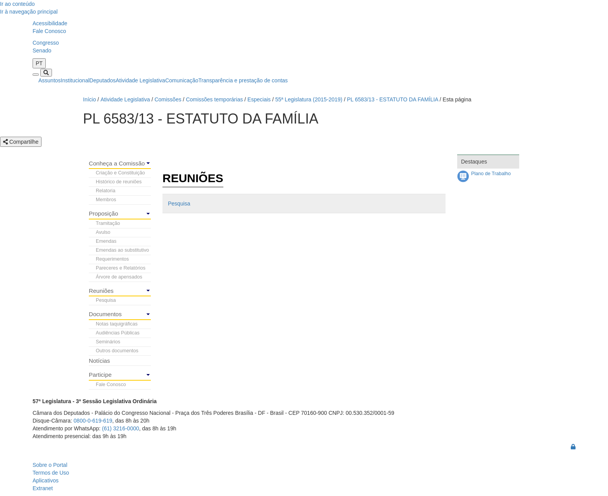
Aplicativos (46, 480)
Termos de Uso (51, 473)
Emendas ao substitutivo (122, 250)
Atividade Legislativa (140, 80)
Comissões (167, 99)
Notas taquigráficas (117, 324)
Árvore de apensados (119, 277)
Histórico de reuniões (119, 181)
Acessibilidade (50, 23)
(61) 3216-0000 (120, 428)
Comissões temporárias (214, 99)
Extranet (43, 488)
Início (89, 99)
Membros (106, 199)
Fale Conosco (49, 31)
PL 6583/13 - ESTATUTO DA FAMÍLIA (392, 99)
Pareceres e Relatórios (120, 268)
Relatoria (105, 190)
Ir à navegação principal (29, 12)
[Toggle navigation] (36, 74)
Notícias (99, 360)
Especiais (259, 99)
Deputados (103, 80)
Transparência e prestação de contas (243, 80)
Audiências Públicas (118, 333)
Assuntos (49, 80)
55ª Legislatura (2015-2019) (308, 99)
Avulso (103, 232)
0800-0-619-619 (93, 421)
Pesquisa (106, 300)
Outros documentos (117, 350)
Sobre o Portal (50, 465)
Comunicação (182, 80)
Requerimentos (112, 259)
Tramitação (108, 223)
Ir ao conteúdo (17, 4)
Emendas (106, 241)
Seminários (108, 342)
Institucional (75, 80)
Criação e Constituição (120, 173)
